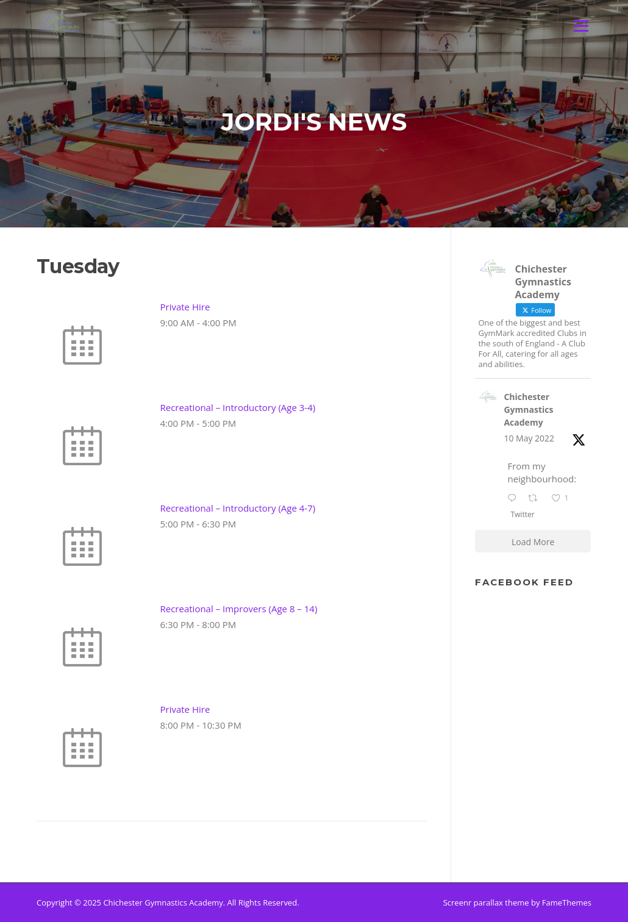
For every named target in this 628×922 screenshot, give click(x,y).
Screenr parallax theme (486, 902)
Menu (580, 26)
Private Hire (185, 307)
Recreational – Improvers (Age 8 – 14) (239, 608)
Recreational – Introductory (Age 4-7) (238, 508)
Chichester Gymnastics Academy (528, 409)
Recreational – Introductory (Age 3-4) (238, 407)
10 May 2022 (529, 438)
